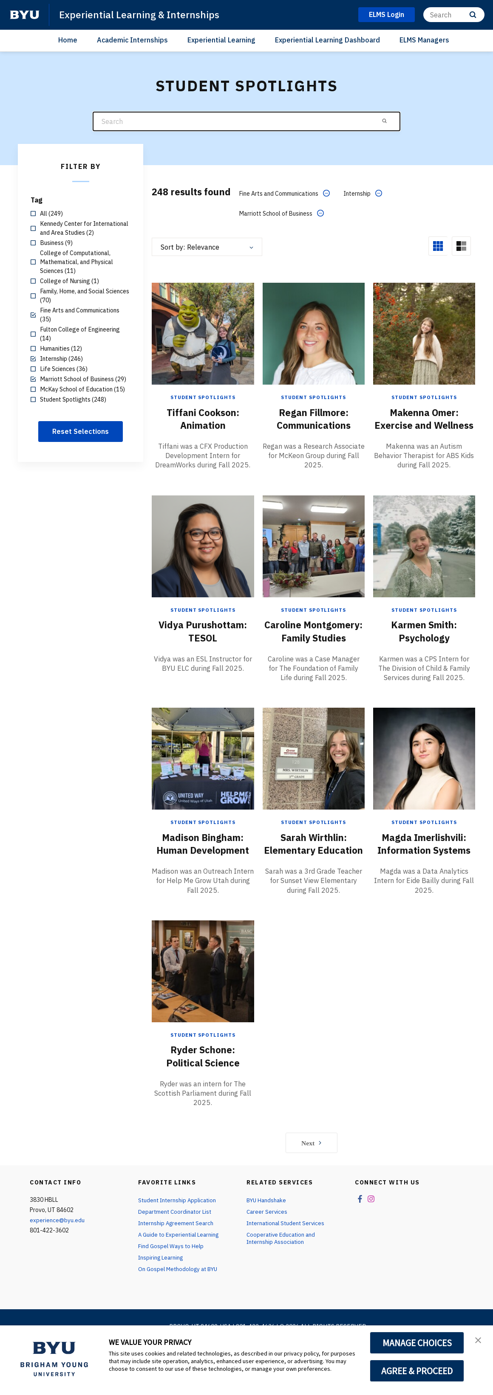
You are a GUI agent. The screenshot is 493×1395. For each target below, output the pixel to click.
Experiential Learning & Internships (143, 14)
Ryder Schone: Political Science (203, 1093)
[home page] (25, 15)
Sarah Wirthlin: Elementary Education (313, 874)
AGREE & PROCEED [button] (417, 1371)
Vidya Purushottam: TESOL (203, 643)
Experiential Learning (221, 40)
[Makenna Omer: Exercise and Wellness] (424, 333)
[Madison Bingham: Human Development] (203, 782)
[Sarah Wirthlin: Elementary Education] (314, 782)
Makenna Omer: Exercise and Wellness (424, 424)
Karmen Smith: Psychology (424, 643)
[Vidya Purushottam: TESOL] (203, 558)
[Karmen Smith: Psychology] (424, 558)
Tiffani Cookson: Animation (203, 418)
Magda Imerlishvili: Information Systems (424, 874)
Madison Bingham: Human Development (203, 874)
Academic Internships (132, 40)
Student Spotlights (202, 397)
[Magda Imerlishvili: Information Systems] (424, 782)
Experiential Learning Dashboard (327, 40)
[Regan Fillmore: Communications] (314, 333)
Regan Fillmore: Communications (313, 418)
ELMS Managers (424, 40)
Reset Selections (80, 431)
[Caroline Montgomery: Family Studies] (314, 558)
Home (67, 40)
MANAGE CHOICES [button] (417, 1343)
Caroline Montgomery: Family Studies (314, 649)
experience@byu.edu (57, 1257)
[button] (478, 1340)
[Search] (453, 14)
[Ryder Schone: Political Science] (203, 1007)
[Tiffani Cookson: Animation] (203, 333)
